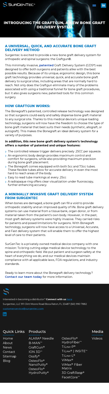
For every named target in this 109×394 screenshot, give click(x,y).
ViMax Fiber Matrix (72, 366)
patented (46, 65)
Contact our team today (23, 277)
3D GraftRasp (73, 373)
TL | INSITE (74, 351)
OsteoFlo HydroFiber (72, 340)
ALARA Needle (41, 338)
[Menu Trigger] (94, 5)
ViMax (67, 360)
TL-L (68, 356)
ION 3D (35, 352)
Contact (9, 352)
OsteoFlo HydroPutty (39, 371)
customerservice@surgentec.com (23, 308)
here (69, 299)
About (8, 343)
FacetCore (71, 377)
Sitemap (9, 356)
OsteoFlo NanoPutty (38, 362)
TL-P (69, 347)
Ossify (34, 356)
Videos (97, 338)
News (7, 347)
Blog (6, 361)
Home (8, 338)
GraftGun (37, 347)
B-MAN (35, 343)
